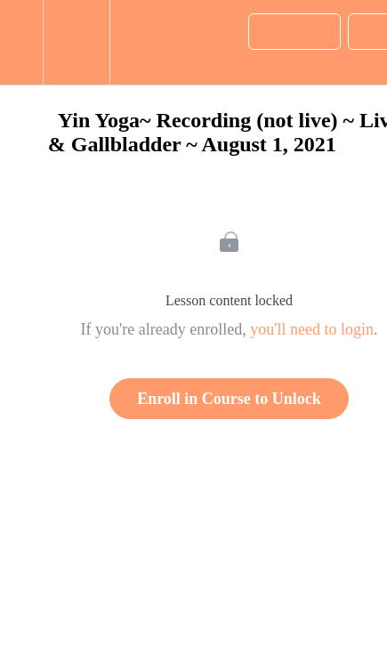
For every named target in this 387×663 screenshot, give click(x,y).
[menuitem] (76, 42)
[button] (21, 42)
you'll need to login (312, 329)
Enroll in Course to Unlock (229, 399)
